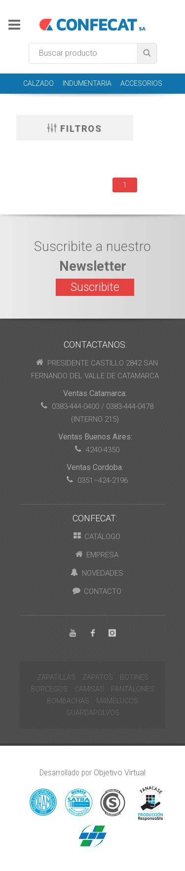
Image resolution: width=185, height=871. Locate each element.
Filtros (74, 128)
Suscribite (95, 287)
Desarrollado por (92, 772)
